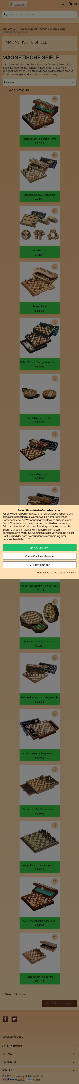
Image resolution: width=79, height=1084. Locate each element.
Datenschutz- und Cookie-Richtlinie (56, 572)
